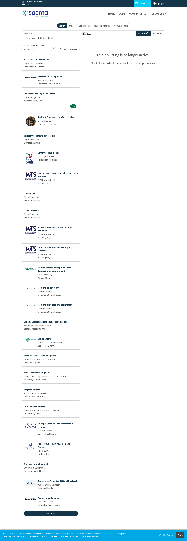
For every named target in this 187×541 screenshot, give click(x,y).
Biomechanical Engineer (50, 76)
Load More (51, 513)
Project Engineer (32, 389)
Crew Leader (30, 193)
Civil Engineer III (31, 210)
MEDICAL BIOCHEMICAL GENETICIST (55, 304)
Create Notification (68, 49)
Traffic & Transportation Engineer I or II (57, 117)
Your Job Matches (102, 25)
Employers (159, 3)
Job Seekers (142, 3)
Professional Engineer (49, 498)
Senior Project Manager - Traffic (39, 135)
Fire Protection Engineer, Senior (39, 93)
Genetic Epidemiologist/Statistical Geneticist (46, 321)
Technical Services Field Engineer (40, 355)
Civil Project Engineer (48, 152)
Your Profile (137, 13)
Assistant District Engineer (37, 372)
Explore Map (85, 25)
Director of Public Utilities (36, 59)
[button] (157, 33)
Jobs (122, 13)
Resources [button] (157, 13)
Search (62, 25)
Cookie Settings (166, 535)
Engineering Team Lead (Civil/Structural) (58, 481)
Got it (180, 535)
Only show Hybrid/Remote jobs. (40, 38)
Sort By (27, 49)
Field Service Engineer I (35, 406)
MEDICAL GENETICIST (48, 287)
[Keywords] (51, 33)
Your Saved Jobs (121, 25)
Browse (72, 25)
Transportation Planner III (36, 464)
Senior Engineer (45, 338)
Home (111, 13)
